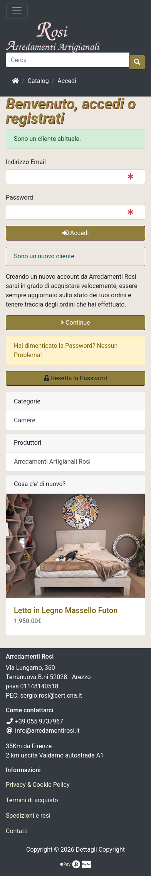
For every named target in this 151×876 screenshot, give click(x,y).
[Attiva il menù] (17, 11)
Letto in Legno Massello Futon (65, 610)
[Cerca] (67, 60)
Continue (75, 322)
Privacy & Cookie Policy (38, 784)
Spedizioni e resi (28, 815)
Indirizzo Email (26, 162)
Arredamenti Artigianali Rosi (52, 461)
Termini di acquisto (32, 800)
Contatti (17, 831)
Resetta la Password (75, 378)
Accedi (66, 81)
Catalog (38, 81)
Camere (24, 420)
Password (19, 197)
